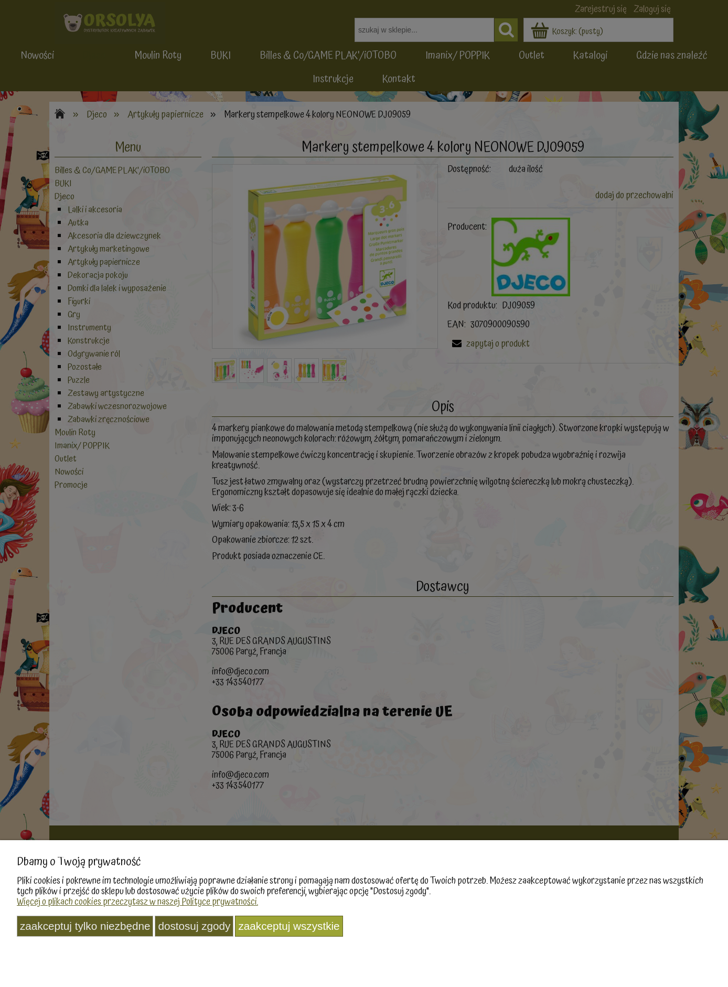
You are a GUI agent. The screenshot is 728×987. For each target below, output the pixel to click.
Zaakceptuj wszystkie (288, 926)
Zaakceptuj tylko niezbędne (85, 926)
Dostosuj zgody (194, 926)
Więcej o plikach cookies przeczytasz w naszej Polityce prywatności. (137, 901)
